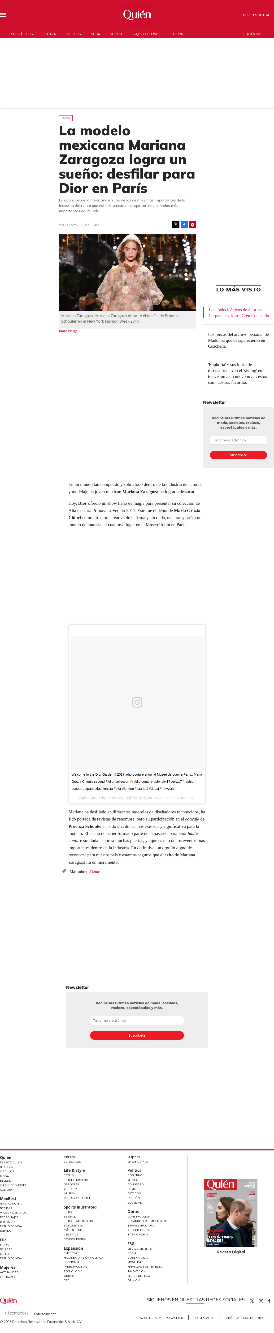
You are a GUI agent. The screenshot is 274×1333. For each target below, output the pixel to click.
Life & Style (74, 1170)
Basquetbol (73, 1225)
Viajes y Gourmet (13, 1185)
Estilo (69, 1175)
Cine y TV (70, 1189)
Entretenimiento (77, 1180)
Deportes (71, 1184)
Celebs (5, 1254)
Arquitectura (138, 1230)
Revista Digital (256, 15)
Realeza (49, 34)
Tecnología (73, 1271)
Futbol (69, 1212)
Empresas (71, 1253)
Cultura (176, 34)
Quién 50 (252, 34)
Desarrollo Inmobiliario (147, 1221)
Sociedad (134, 1202)
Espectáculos (21, 34)
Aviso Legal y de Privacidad (161, 1318)
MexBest (8, 1198)
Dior (96, 872)
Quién (5, 1157)
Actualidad (9, 1272)
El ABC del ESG (138, 1275)
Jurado (6, 1230)
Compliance (204, 1318)
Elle (3, 1240)
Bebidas (6, 1208)
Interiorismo (137, 1234)
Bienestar (7, 1221)
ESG (67, 1280)
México (132, 1180)
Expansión (73, 1248)
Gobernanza (137, 1257)
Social (132, 1253)
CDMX (131, 1189)
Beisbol (70, 1216)
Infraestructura (141, 1225)
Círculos (73, 34)
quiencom (265, 1300)
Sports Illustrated (80, 1207)
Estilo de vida (11, 1258)
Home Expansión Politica (83, 1257)
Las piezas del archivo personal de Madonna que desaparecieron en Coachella (238, 340)
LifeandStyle (137, 1161)
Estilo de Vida (11, 1226)
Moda (95, 34)
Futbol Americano (78, 1221)
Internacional (75, 1266)
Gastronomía (11, 1203)
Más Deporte (74, 1230)
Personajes (9, 1217)
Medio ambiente (139, 1248)
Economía (71, 1262)
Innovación (136, 1271)
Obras (69, 1275)
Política (134, 1170)
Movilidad (135, 1262)
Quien (252, 1301)
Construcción (138, 1216)
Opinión (70, 1157)
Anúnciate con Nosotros (246, 1318)
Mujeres (7, 1267)
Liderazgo (8, 1277)
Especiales (72, 1161)
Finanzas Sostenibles (144, 1266)
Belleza (116, 34)
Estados (134, 1193)
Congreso (135, 1184)
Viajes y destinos (13, 1212)
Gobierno (135, 1175)
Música (69, 1193)
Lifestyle (71, 1234)
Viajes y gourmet (146, 34)
